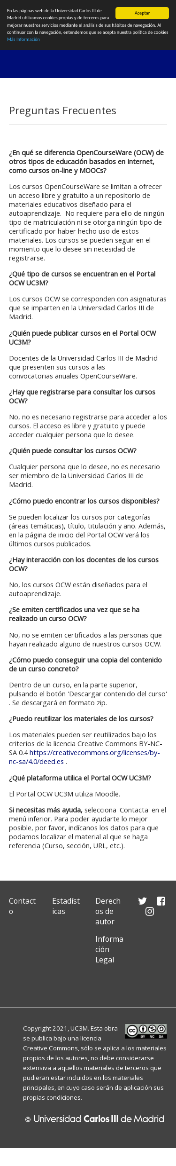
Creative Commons (50, 1048)
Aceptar (142, 13)
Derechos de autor (108, 911)
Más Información (23, 39)
